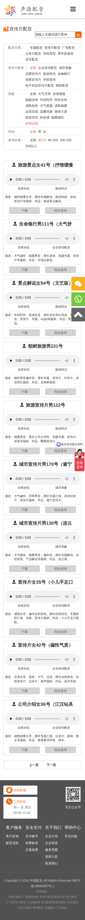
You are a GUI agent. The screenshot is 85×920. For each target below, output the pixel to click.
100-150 (65, 140)
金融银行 (64, 73)
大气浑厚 (44, 94)
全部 (33, 68)
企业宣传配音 (47, 68)
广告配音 (68, 47)
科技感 (44, 117)
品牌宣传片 (33, 73)
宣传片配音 (52, 47)
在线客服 (19, 867)
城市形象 (65, 68)
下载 (24, 210)
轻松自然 (60, 100)
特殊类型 (49, 53)
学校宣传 (49, 79)
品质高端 (31, 111)
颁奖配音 (62, 85)
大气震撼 (46, 105)
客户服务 (14, 904)
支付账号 (31, 913)
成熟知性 (31, 105)
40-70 (42, 140)
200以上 (31, 146)
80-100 (53, 140)
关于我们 (53, 904)
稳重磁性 (57, 117)
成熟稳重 (60, 105)
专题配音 (36, 47)
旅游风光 (49, 73)
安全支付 (33, 904)
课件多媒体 (65, 53)
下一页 (51, 773)
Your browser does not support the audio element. (42, 179)
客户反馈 (12, 913)
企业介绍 (51, 913)
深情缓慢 (59, 94)
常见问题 (71, 913)
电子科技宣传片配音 (39, 85)
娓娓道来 (31, 100)
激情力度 (60, 111)
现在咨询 (60, 210)
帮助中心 (73, 904)
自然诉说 (31, 123)
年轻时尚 (46, 100)
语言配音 (31, 59)
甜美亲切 (31, 117)
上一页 (34, 773)
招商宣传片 (33, 79)
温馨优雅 (46, 111)
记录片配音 (33, 53)
